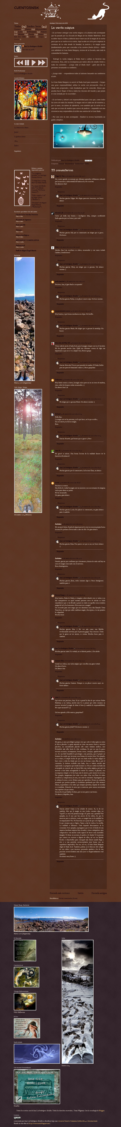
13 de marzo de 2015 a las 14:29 (90, 195)
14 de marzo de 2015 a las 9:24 (90, 296)
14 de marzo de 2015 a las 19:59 (72, 524)
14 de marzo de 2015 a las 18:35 (90, 507)
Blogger (101, 1111)
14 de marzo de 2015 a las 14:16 (72, 380)
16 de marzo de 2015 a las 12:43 (90, 680)
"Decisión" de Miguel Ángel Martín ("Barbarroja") (39, 205)
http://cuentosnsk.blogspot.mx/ (39, 1123)
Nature (44, 32)
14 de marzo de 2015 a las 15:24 (90, 436)
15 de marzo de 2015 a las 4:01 (72, 558)
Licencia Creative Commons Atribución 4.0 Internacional (77, 1121)
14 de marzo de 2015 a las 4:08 (81, 311)
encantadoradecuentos (62, 311)
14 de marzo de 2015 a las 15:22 (90, 399)
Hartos (28, 29)
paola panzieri (59, 281)
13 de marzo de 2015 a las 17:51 (90, 230)
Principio (17, 39)
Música (21, 34)
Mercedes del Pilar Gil (62, 343)
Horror (40, 34)
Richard (57, 414)
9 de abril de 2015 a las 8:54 (89, 806)
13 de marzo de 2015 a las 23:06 (69, 247)
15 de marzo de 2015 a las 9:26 (90, 578)
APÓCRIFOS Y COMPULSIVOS (27, 240)
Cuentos (61, 164)
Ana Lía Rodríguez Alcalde (68, 195)
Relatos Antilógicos (22, 235)
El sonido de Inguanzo (23, 220)
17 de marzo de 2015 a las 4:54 (70, 697)
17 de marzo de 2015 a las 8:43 (90, 724)
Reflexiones (31, 32)
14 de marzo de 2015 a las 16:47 (90, 468)
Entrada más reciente (60, 893)
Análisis (32, 37)
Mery (57, 247)
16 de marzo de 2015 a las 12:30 (74, 661)
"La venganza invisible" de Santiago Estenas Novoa (39, 175)
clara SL (58, 451)
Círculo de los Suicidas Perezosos (27, 215)
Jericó (16, 132)
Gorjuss (41, 37)
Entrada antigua (99, 893)
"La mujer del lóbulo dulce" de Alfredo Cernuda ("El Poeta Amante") (39, 189)
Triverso (19, 230)
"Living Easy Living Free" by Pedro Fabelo (39, 182)
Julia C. (57, 697)
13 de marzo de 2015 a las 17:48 (74, 213)
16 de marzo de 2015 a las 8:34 (86, 648)
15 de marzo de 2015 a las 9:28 (90, 626)
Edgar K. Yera (59, 176)
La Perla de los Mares (21, 128)
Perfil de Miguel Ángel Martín (26, 251)
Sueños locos (79, 164)
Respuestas (61, 192)
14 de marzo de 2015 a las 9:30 (90, 326)
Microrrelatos (69, 164)
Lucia (57, 483)
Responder (58, 187)
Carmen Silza (59, 661)
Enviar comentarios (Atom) (68, 898)
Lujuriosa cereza (19, 137)
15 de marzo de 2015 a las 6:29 (75, 595)
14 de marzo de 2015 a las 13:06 (80, 343)
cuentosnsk (26, 7)
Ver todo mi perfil (28, 50)
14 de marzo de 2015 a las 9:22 (90, 264)
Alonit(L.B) (59, 213)
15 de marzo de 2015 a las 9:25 (90, 541)
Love (20, 32)
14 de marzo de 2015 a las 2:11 (75, 281)
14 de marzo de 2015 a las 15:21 (90, 362)
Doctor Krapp (60, 595)
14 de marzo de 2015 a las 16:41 (71, 451)
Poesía (31, 34)
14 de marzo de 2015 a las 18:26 (69, 483)
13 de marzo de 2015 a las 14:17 (75, 176)
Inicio (80, 893)
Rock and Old (20, 225)
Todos (87, 164)
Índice (16, 146)
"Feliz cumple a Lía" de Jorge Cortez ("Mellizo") (39, 197)
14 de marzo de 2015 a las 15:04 (71, 414)
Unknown (58, 380)
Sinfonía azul (20, 245)
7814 (16, 141)
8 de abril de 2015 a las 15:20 (71, 739)
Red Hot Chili (19, 37)
